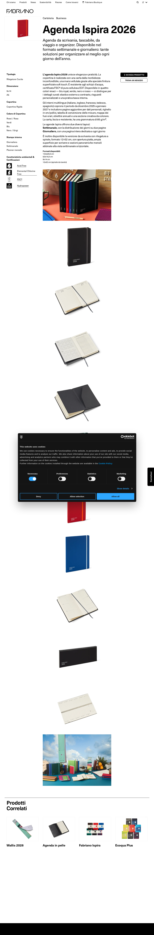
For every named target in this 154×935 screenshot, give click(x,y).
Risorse (58, 2)
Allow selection (77, 496)
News (33, 2)
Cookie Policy (105, 463)
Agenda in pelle (54, 845)
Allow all (116, 496)
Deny (38, 496)
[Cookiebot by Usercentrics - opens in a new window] (122, 437)
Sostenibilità (45, 2)
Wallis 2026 (15, 845)
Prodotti (23, 2)
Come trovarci (72, 2)
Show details (123, 488)
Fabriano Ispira (89, 845)
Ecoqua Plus (124, 845)
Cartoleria (48, 18)
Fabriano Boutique (93, 2)
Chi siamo (11, 2)
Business (61, 18)
